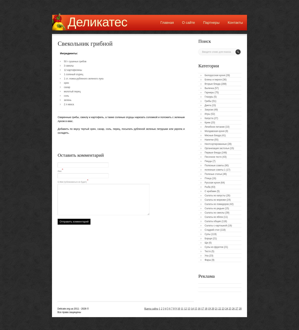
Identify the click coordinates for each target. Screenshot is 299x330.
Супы (207, 234)
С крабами (210, 191)
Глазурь (209, 96)
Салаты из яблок (214, 217)
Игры (207, 114)
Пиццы (208, 161)
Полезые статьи (213, 174)
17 (202, 308)
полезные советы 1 (215, 169)
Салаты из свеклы (215, 212)
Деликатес (97, 22)
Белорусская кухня (215, 75)
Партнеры (211, 23)
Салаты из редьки (214, 208)
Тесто (208, 251)
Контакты (235, 23)
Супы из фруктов (214, 247)
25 (230, 308)
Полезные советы (214, 165)
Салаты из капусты (215, 195)
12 (185, 308)
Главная (167, 23)
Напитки (209, 139)
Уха (207, 255)
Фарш (208, 260)
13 (189, 308)
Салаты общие (213, 221)
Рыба (207, 187)
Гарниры (209, 92)
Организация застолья (217, 148)
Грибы (208, 101)
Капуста (209, 118)
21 (216, 308)
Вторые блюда (212, 84)
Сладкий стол (212, 230)
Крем (207, 122)
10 (178, 308)
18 (206, 308)
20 (212, 308)
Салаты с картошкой (216, 225)
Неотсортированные (216, 144)
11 (182, 308)
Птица (208, 178)
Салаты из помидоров (217, 204)
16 (199, 308)
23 (223, 308)
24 (226, 308)
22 (219, 308)
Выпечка (209, 88)
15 (195, 308)
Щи (206, 242)
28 (240, 308)
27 (236, 308)
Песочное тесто (213, 157)
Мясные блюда (213, 135)
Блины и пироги (213, 79)
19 (209, 308)
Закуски (209, 109)
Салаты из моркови (215, 199)
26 (233, 308)
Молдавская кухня (215, 131)
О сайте (188, 23)
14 (192, 308)
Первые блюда (213, 152)
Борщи (208, 238)
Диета (208, 105)
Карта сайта (151, 308)
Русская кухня (212, 182)
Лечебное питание (215, 126)
